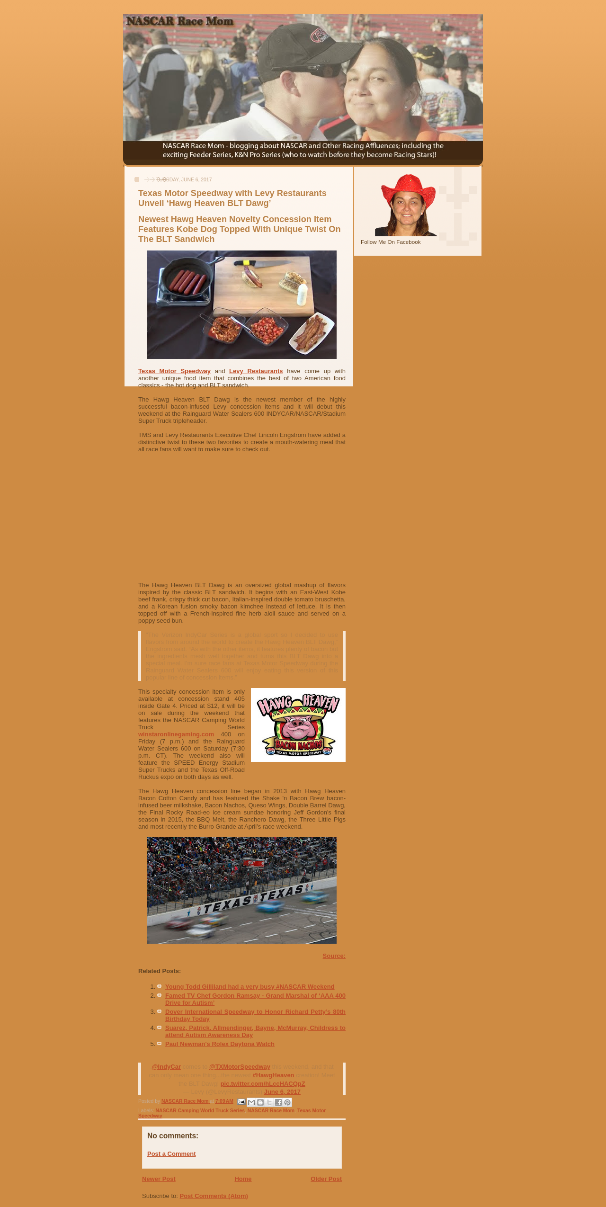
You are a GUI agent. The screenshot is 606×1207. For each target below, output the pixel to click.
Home (242, 1178)
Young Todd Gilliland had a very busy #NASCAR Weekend (250, 986)
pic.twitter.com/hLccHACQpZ (263, 1083)
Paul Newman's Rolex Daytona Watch (220, 1043)
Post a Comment (171, 1153)
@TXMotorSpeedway (239, 1066)
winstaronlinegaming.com (176, 734)
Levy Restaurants (256, 371)
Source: (334, 955)
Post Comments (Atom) (214, 1195)
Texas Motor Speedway (174, 371)
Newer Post (159, 1178)
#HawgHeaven (273, 1075)
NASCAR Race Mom (271, 1110)
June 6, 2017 (282, 1091)
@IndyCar (166, 1066)
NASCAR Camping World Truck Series (200, 1110)
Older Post (326, 1178)
